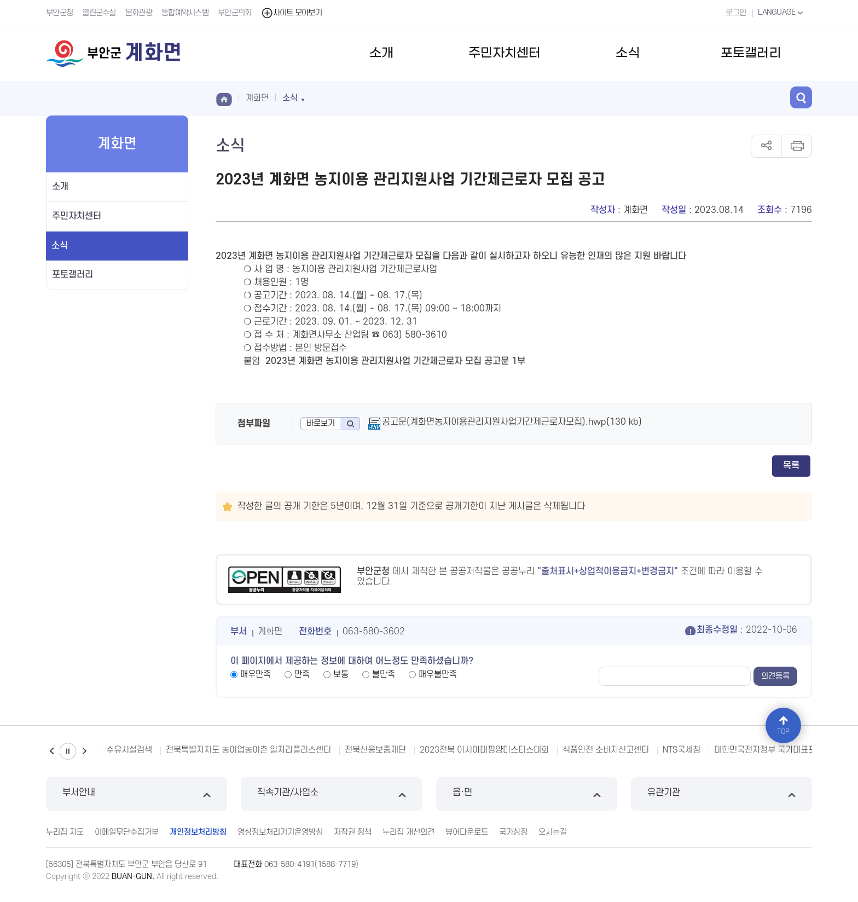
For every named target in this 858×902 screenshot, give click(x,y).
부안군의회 (235, 13)
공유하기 (766, 146)
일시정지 (68, 751)
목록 (791, 466)
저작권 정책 (353, 832)
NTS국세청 (681, 750)
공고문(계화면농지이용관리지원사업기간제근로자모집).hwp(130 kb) (512, 422)
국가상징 (513, 832)
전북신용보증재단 (375, 750)
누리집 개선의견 (408, 832)
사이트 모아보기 (291, 13)
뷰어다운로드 (466, 832)
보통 (341, 674)
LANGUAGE (781, 12)
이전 (51, 751)
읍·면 (527, 794)
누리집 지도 (65, 832)
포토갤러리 (751, 53)
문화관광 (138, 13)
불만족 (383, 674)
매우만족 (255, 674)
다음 (84, 751)
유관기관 (721, 794)
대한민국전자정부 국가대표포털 (769, 750)
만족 (302, 674)
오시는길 (552, 832)
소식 (628, 53)
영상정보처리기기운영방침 (280, 832)
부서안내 (136, 794)
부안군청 (59, 13)
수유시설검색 (129, 750)
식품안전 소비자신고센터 (606, 750)
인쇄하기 (796, 146)
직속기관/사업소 (331, 794)
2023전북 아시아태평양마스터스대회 (484, 750)
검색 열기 (801, 97)
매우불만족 (438, 674)
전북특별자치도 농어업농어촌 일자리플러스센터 (248, 750)
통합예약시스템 (184, 13)
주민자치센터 (504, 53)
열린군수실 (99, 13)
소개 (381, 53)
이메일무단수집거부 (127, 832)
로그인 (736, 13)
